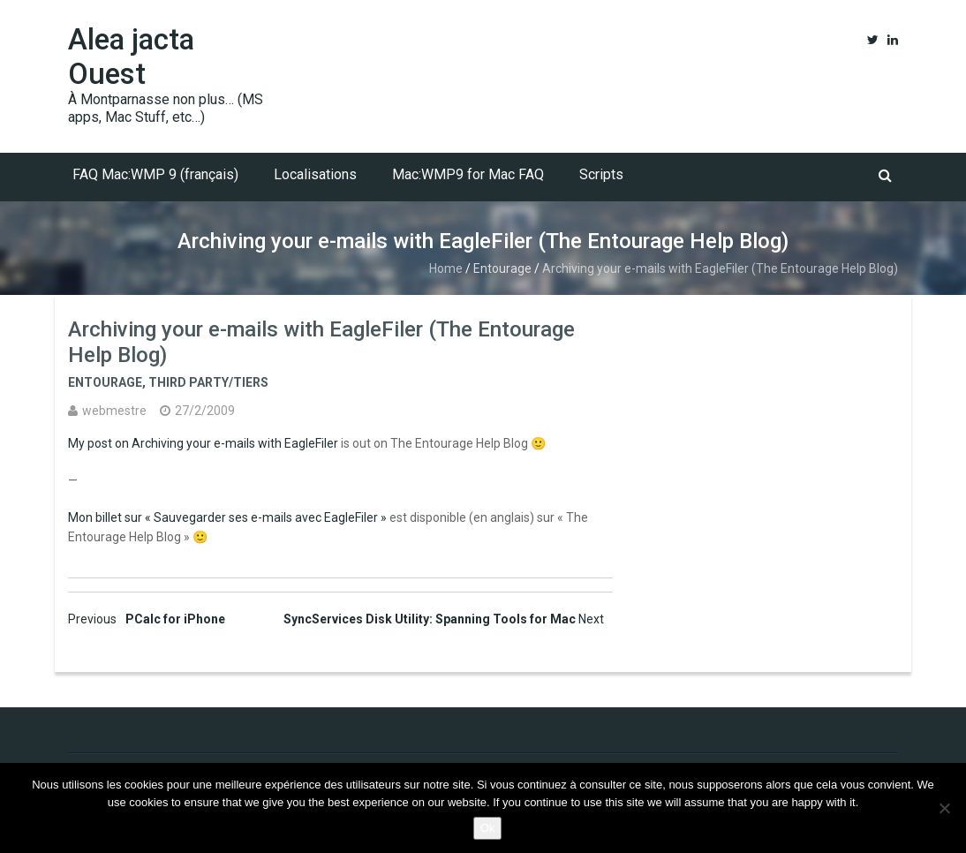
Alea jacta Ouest (131, 56)
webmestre (114, 411)
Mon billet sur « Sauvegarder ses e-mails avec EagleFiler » (227, 517)
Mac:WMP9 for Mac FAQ (468, 174)
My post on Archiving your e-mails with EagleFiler (203, 443)
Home (446, 268)
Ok (487, 827)
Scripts (601, 174)
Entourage (502, 268)
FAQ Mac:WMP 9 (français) (155, 174)
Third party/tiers (208, 382)
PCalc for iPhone (146, 619)
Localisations (315, 174)
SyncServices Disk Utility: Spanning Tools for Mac (443, 619)
